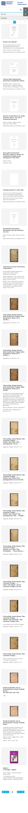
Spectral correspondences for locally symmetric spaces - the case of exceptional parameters (14, 117)
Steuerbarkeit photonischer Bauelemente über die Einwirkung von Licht (13, 230)
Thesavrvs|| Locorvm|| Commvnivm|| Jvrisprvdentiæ (14, 267)
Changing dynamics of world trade (13, 190)
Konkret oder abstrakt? (10, 42)
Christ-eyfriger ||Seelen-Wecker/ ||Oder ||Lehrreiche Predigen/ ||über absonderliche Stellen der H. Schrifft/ (13, 388)
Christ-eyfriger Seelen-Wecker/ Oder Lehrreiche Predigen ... (14, 654)
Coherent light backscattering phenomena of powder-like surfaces (13, 80)
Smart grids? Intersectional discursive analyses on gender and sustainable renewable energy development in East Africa (13, 155)
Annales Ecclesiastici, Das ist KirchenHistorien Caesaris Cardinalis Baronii (13, 722)
